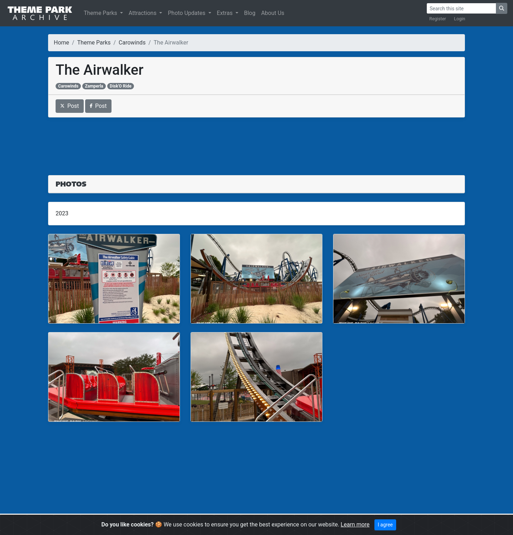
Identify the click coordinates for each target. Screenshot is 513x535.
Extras (225, 13)
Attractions (143, 13)
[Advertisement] (256, 142)
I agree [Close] (385, 525)
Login (459, 18)
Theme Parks (101, 13)
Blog (249, 13)
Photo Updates (187, 13)
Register (437, 18)
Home (61, 42)
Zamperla (94, 86)
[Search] (461, 8)
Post (69, 106)
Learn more (355, 524)
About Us (272, 13)
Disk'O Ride (120, 86)
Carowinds (132, 42)
